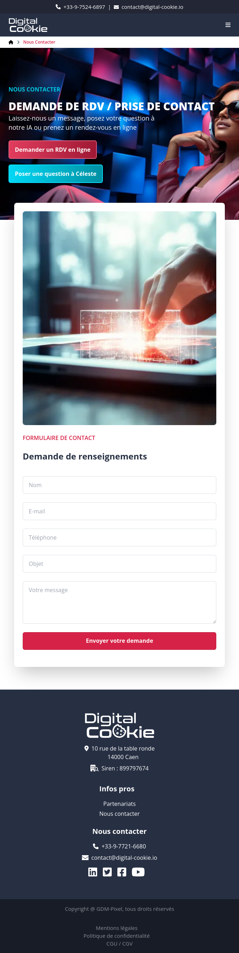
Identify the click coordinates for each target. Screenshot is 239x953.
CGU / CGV (119, 943)
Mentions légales (117, 927)
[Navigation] (228, 25)
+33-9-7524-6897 (80, 6)
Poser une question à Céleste (55, 174)
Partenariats (119, 804)
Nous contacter (39, 42)
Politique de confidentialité (117, 935)
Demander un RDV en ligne (52, 150)
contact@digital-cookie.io (148, 6)
